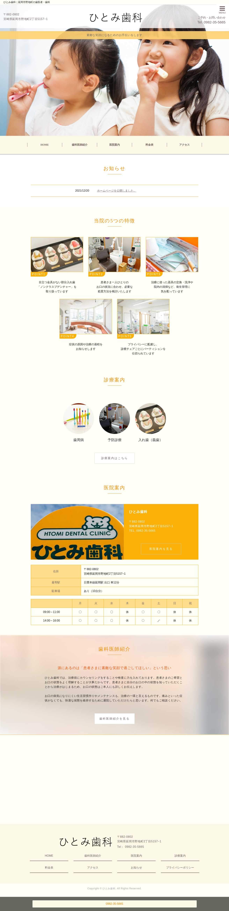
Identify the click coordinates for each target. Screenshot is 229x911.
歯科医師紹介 (80, 144)
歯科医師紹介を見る (114, 718)
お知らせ (136, 867)
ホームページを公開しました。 (116, 190)
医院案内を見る (161, 548)
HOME (45, 144)
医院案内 (114, 144)
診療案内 (180, 855)
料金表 (149, 144)
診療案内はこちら (114, 458)
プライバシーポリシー (180, 867)
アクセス (184, 144)
